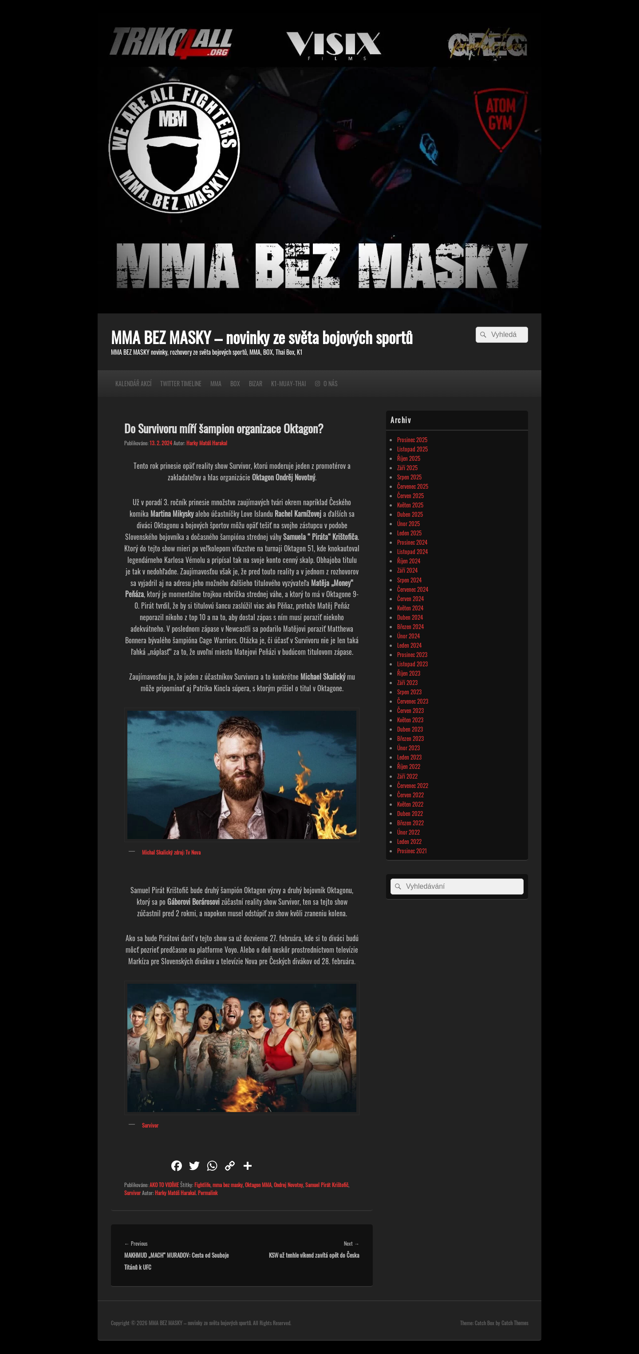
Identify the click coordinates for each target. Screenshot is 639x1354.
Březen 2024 (410, 626)
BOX (235, 383)
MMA (215, 383)
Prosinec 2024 (412, 542)
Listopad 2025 (412, 448)
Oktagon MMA (258, 1184)
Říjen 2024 (408, 560)
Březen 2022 (410, 822)
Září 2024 (407, 570)
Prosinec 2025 (412, 439)
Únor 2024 (408, 635)
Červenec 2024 (412, 589)
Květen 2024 (410, 607)
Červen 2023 (410, 710)
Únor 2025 (408, 523)
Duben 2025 (410, 514)
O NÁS (330, 383)
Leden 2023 (409, 756)
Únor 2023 (408, 747)
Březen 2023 (410, 738)
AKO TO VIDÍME (164, 1184)
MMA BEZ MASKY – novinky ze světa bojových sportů (262, 336)
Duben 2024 (410, 617)
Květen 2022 (410, 804)
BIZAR (255, 383)
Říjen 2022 (408, 766)
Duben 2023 (410, 729)
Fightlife (202, 1184)
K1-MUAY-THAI (288, 383)
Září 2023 (407, 682)
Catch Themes (514, 1322)
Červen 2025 (410, 495)
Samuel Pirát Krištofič (326, 1184)
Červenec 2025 (412, 486)
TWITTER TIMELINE (180, 383)
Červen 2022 (410, 794)
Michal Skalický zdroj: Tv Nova (171, 852)
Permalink (207, 1192)
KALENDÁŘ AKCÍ (133, 383)
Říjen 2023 (408, 673)
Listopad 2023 (412, 663)
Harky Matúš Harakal (206, 443)
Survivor (150, 1125)
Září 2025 (407, 467)
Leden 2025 (409, 532)
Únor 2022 (408, 831)
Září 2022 (407, 776)
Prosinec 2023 (412, 654)
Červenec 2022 (412, 785)
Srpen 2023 (409, 691)
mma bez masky (228, 1184)
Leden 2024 (409, 645)
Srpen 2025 (409, 476)
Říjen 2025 (408, 458)
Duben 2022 (410, 813)
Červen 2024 (410, 598)
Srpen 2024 (409, 579)
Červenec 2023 (412, 701)
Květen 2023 (410, 719)
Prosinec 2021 (412, 850)
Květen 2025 (410, 504)
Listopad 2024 (412, 551)
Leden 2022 (409, 841)
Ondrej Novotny (288, 1184)
